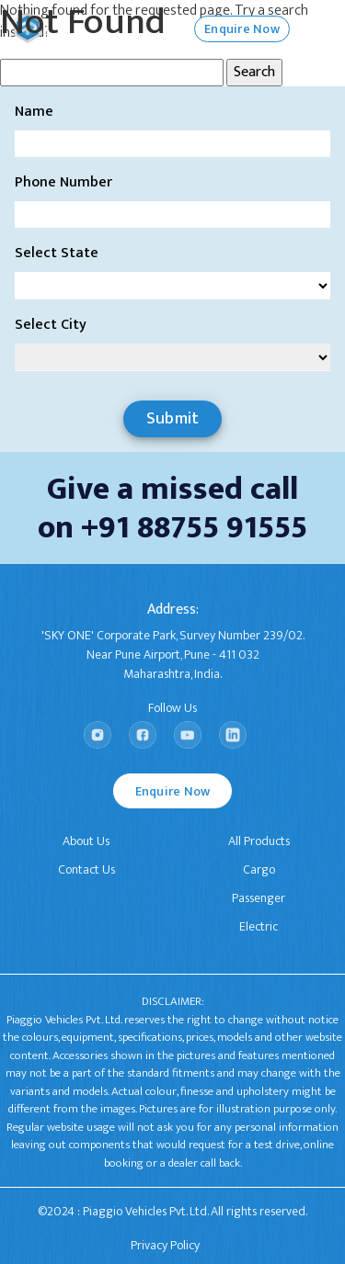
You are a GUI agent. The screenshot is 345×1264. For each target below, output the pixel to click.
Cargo (259, 869)
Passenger (258, 898)
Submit (173, 419)
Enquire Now (173, 791)
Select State (56, 254)
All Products (259, 841)
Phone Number (63, 183)
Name (34, 112)
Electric (258, 926)
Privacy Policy (165, 1245)
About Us (86, 841)
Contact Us (86, 869)
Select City (50, 325)
